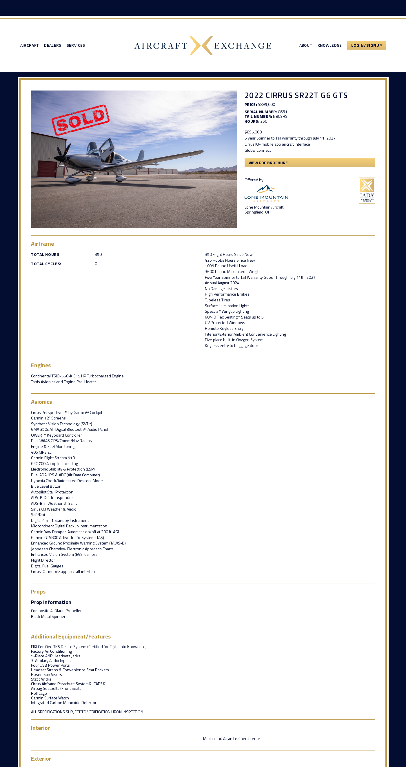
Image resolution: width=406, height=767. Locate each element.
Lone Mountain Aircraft (264, 207)
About (305, 45)
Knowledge (330, 45)
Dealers (52, 45)
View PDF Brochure (268, 163)
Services (76, 45)
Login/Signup (366, 45)
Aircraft (29, 45)
